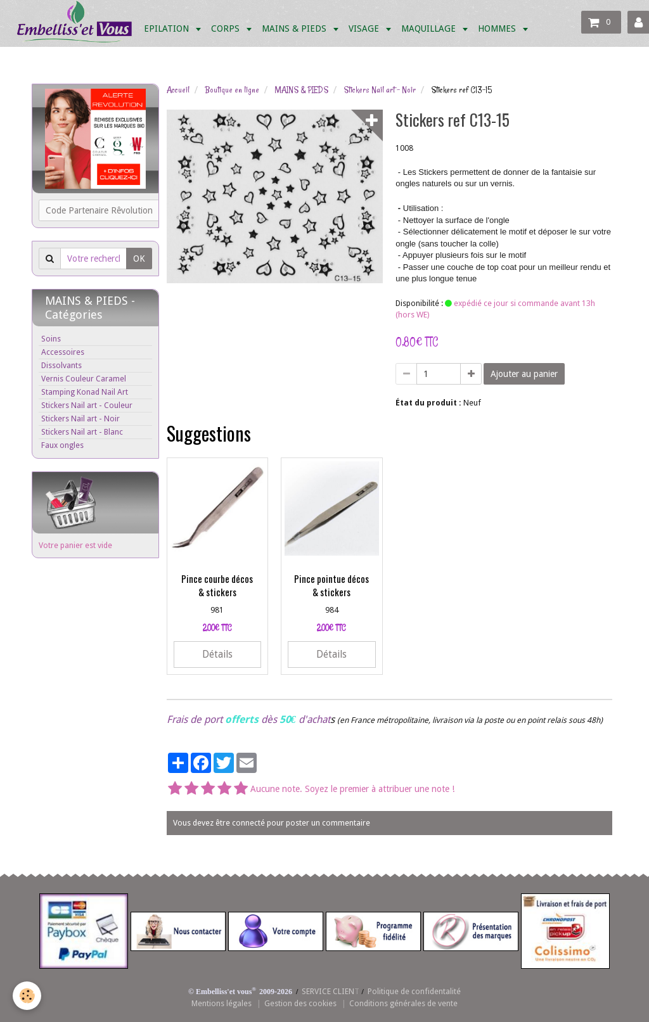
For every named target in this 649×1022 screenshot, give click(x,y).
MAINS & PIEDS (295, 28)
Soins (51, 338)
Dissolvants (61, 365)
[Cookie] (27, 995)
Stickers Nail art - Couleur (86, 405)
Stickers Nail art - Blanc (82, 432)
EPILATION (167, 28)
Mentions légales (221, 1003)
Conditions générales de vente (403, 1003)
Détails (217, 654)
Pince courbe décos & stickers (217, 585)
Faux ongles (62, 445)
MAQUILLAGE (429, 28)
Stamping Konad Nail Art (84, 392)
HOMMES (498, 28)
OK (139, 258)
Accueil (178, 90)
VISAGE (365, 28)
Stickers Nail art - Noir (380, 90)
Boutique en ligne (232, 90)
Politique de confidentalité (414, 991)
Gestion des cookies (300, 1003)
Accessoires (62, 352)
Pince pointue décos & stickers (331, 585)
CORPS (226, 28)
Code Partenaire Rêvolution (99, 210)
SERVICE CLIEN (328, 991)
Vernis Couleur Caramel (83, 378)
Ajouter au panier (524, 374)
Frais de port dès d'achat (248, 719)
